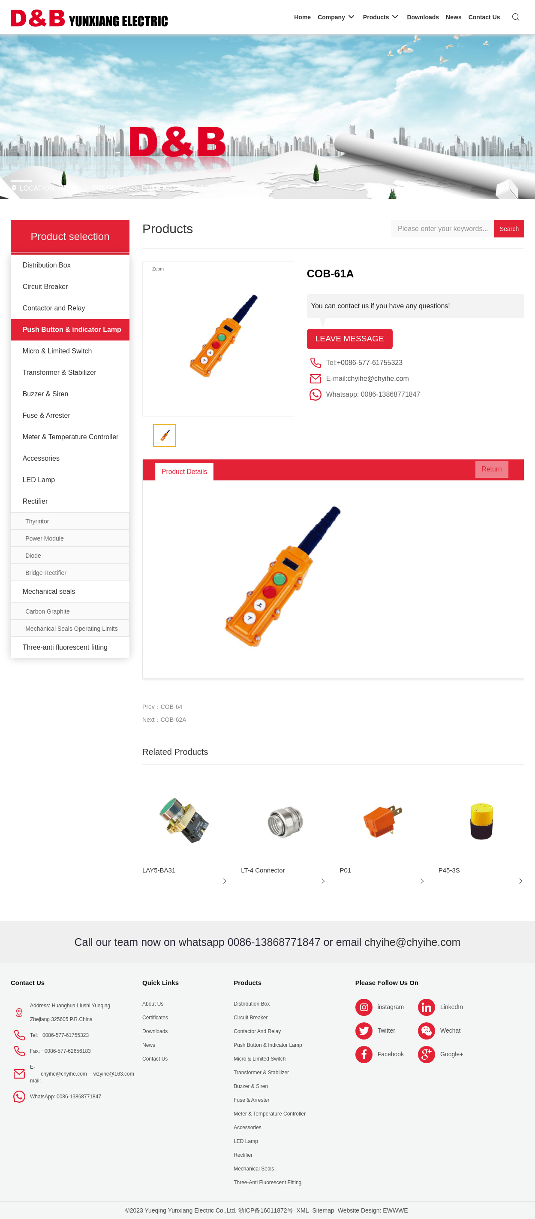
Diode (33, 555)
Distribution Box (47, 265)
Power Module (44, 538)
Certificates (155, 1018)
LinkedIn (451, 1006)
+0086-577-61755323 (370, 363)
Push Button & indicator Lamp (198, 188)
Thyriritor (37, 521)
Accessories (41, 458)
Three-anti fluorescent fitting (65, 647)
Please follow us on (387, 982)
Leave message (351, 339)
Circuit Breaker (45, 286)
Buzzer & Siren (46, 394)
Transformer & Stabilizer (59, 372)
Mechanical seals (49, 591)
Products (111, 188)
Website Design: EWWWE (373, 1210)
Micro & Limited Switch (57, 351)
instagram (391, 1006)
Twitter (386, 1030)
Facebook (391, 1054)
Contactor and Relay (54, 308)
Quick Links (160, 982)
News (148, 1045)
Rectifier (35, 501)
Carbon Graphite (47, 611)
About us (152, 1004)
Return (486, 472)
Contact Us (28, 982)
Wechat (450, 1030)
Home (68, 188)
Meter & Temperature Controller (71, 437)
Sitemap (323, 1210)
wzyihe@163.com (113, 1074)
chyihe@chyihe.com (378, 379)
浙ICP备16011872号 (265, 1210)
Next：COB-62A (164, 719)
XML (303, 1210)
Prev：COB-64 (162, 706)
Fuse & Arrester (46, 415)
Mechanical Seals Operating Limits (71, 628)
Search (509, 228)
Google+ (451, 1054)
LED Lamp (39, 479)
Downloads (155, 1031)
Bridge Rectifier (45, 572)
